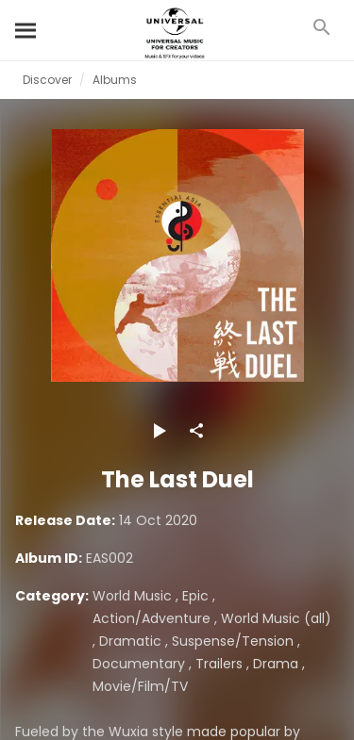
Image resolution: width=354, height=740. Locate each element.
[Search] (26, 30)
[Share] (196, 430)
